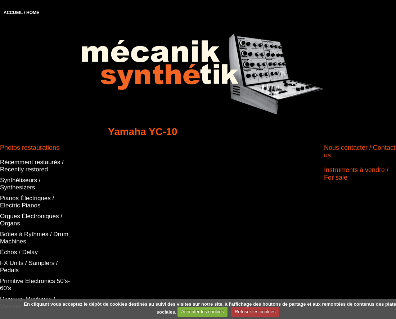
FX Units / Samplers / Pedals (29, 267)
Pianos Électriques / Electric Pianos (27, 202)
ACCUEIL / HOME (21, 12)
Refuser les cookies (255, 311)
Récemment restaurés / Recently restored (32, 166)
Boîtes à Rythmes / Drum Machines (34, 238)
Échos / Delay (19, 252)
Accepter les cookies (202, 311)
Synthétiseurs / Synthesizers (20, 184)
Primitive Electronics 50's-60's (35, 285)
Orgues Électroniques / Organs (31, 220)
